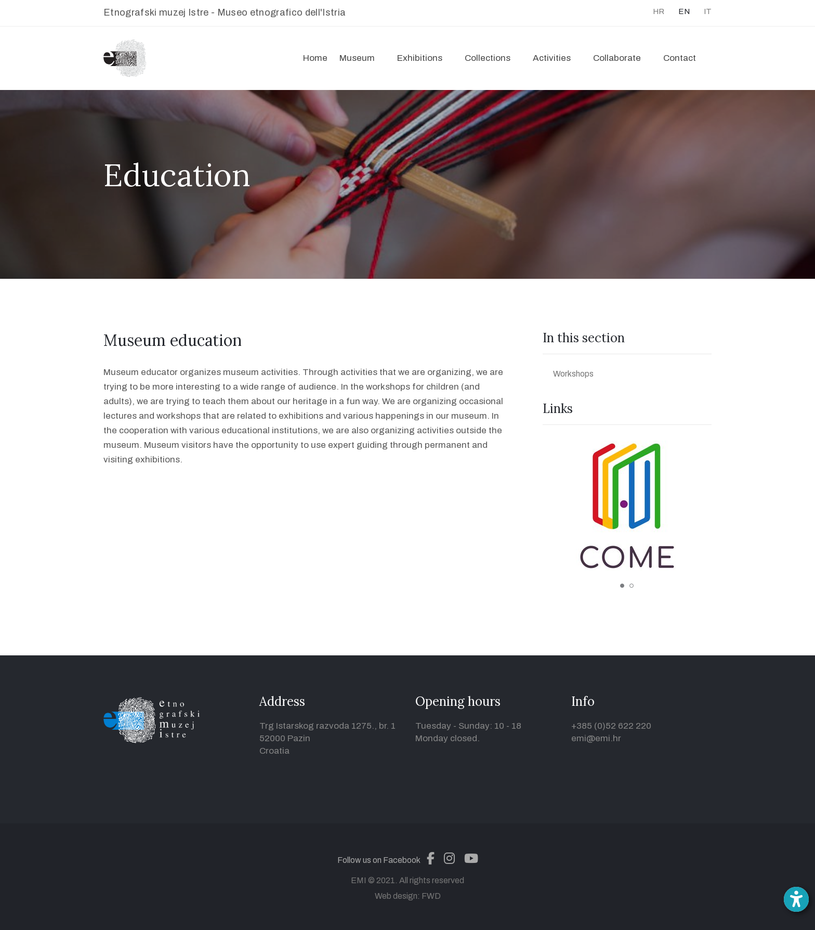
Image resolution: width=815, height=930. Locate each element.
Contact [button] (679, 58)
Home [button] (315, 58)
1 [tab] (622, 586)
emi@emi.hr (596, 738)
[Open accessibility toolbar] (796, 899)
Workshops (573, 373)
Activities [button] (552, 58)
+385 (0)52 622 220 (611, 726)
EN (684, 11)
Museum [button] (357, 58)
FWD (431, 896)
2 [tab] (631, 586)
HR (658, 11)
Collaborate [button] (617, 58)
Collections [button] (487, 58)
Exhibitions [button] (419, 58)
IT (708, 11)
